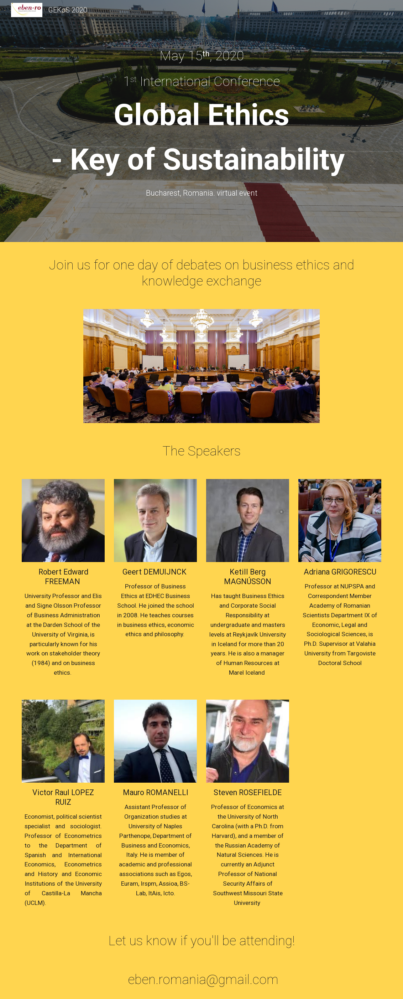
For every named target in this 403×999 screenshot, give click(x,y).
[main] (201, 55)
